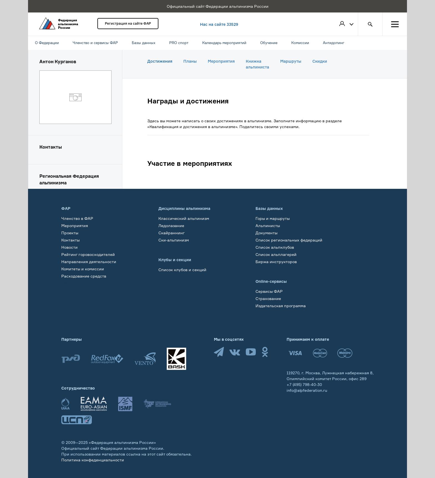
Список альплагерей (276, 254)
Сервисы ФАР (269, 291)
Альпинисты (268, 225)
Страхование (268, 298)
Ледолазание (171, 225)
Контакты (70, 240)
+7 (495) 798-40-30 (304, 384)
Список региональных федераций (289, 240)
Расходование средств (83, 276)
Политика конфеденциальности (92, 459)
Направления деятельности (88, 261)
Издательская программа (281, 305)
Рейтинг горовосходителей (88, 254)
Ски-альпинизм (173, 240)
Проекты (69, 232)
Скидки (319, 61)
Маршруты (290, 61)
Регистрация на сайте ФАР (128, 23)
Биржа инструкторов (276, 261)
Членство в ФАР (77, 218)
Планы (190, 61)
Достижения (159, 61)
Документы (266, 232)
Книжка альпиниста (257, 64)
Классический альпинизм (183, 218)
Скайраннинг (171, 232)
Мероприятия (221, 61)
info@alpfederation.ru (307, 390)
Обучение (70, 283)
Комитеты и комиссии (82, 268)
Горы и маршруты (273, 218)
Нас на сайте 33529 (219, 24)
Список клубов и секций (182, 269)
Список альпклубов (275, 247)
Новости (69, 247)
